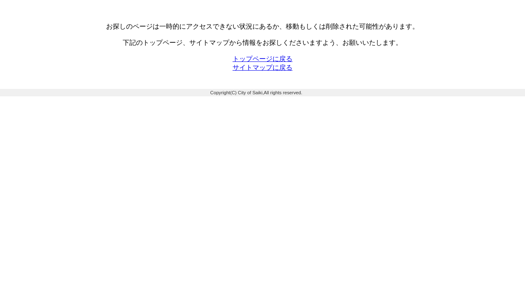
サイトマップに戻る (262, 67)
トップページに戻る (262, 58)
